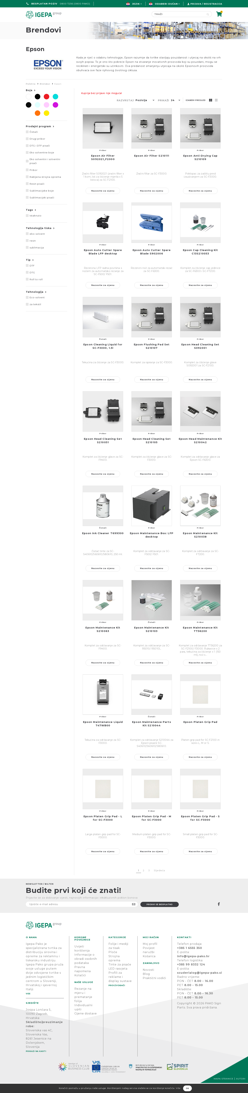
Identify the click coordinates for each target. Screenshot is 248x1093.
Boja (29, 100)
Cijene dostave (85, 1023)
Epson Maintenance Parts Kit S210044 (151, 733)
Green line (113, 25)
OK (187, 1088)
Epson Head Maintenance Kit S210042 (200, 450)
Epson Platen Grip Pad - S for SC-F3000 (200, 828)
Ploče (112, 962)
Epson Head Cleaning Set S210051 (103, 450)
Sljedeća (159, 880)
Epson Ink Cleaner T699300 (103, 543)
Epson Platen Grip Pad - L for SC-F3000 (103, 828)
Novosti (148, 979)
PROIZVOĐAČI (116, 995)
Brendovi (45, 93)
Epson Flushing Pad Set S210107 (151, 356)
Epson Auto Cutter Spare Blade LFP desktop (103, 262)
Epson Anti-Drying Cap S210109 (200, 167)
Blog (146, 984)
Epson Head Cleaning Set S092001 (200, 356)
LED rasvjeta (117, 978)
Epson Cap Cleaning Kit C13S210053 (200, 262)
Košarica (149, 966)
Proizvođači (144, 25)
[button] (144, 110)
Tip (28, 269)
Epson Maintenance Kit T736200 (200, 639)
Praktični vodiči (154, 988)
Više (28, 1004)
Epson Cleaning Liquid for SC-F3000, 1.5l (102, 356)
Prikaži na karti (36, 1061)
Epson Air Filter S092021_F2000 (103, 167)
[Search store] (178, 14)
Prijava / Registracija (206, 4)
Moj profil (150, 953)
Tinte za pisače (119, 974)
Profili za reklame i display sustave (120, 987)
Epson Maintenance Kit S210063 (102, 639)
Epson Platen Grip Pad (200, 732)
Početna (34, 25)
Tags (29, 219)
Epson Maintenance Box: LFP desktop (151, 545)
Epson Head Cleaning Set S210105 (151, 450)
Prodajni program (38, 136)
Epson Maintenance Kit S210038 (200, 545)
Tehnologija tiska (38, 238)
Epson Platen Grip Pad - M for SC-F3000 (152, 828)
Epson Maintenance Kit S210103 (151, 639)
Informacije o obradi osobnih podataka (85, 969)
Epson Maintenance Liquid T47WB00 (103, 733)
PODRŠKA (211, 25)
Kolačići (80, 985)
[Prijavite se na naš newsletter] (82, 914)
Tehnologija (34, 301)
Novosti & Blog (179, 25)
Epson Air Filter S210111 (151, 165)
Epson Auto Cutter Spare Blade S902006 (152, 262)
